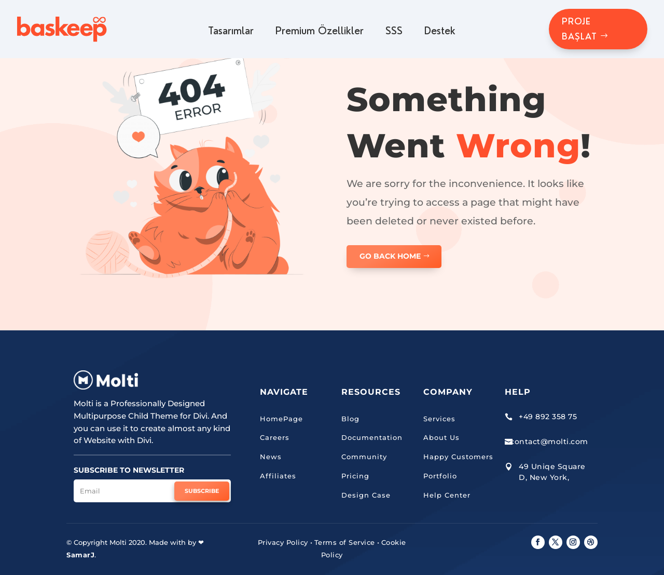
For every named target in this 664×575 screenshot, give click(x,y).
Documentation (372, 437)
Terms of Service (344, 542)
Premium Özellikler (319, 31)
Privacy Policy (283, 542)
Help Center (447, 495)
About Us (441, 437)
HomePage (281, 418)
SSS (394, 31)
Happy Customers (458, 456)
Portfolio (440, 476)
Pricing (355, 476)
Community (364, 456)
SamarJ (80, 555)
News (271, 456)
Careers (274, 437)
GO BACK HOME (390, 256)
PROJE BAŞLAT (579, 29)
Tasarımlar (231, 31)
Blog (350, 418)
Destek (439, 31)
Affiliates (278, 476)
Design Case (366, 495)
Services (439, 418)
